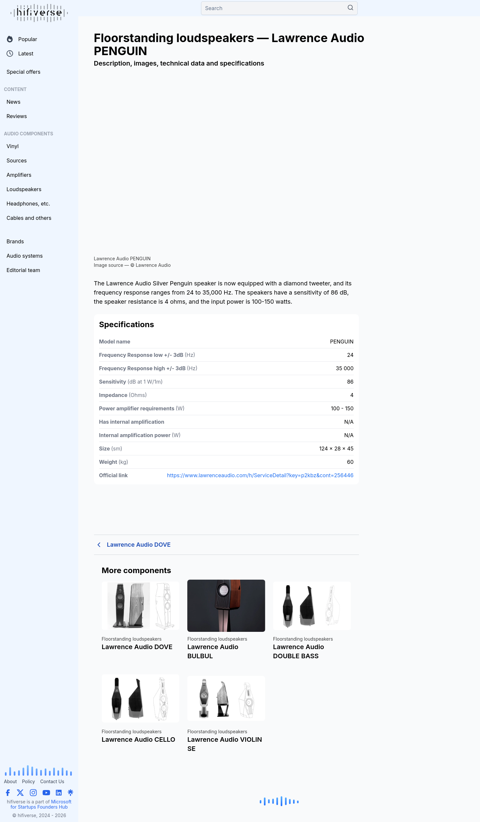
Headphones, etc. (28, 203)
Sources (17, 160)
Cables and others (29, 218)
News (14, 102)
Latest (20, 53)
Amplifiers (19, 175)
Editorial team (23, 270)
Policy (28, 781)
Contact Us (52, 781)
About (10, 781)
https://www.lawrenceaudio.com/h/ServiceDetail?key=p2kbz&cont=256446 (260, 475)
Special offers (23, 71)
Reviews (17, 116)
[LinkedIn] (58, 792)
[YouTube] (46, 793)
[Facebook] (8, 792)
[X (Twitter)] (20, 793)
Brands (15, 241)
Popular (22, 39)
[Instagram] (33, 793)
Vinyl (13, 146)
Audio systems (25, 255)
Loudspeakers (24, 189)
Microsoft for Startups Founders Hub (40, 804)
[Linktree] (70, 792)
